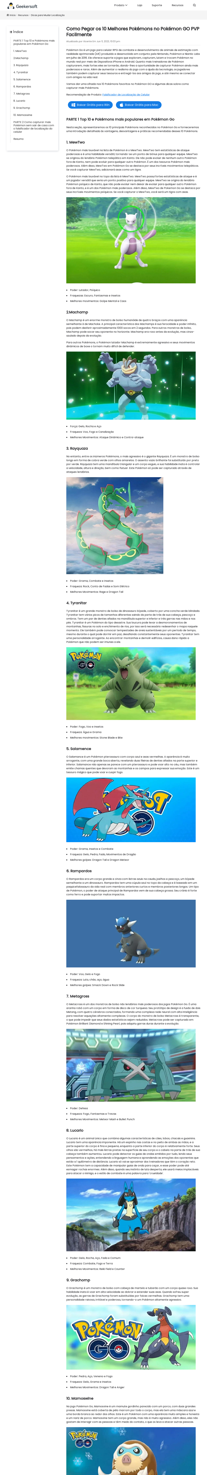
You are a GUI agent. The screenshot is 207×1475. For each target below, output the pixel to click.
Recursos (177, 5)
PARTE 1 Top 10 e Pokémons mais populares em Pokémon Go (34, 42)
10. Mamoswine (22, 115)
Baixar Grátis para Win (93, 105)
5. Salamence (22, 79)
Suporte (157, 5)
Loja (139, 5)
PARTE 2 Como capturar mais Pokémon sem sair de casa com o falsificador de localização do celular (33, 127)
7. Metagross (21, 94)
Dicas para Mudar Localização (48, 15)
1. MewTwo (20, 51)
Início (13, 15)
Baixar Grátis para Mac (141, 105)
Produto (121, 5)
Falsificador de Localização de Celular (126, 95)
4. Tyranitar (20, 72)
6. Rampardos (22, 86)
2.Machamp (20, 58)
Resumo (18, 139)
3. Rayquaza (20, 65)
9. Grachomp (21, 108)
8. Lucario (19, 101)
